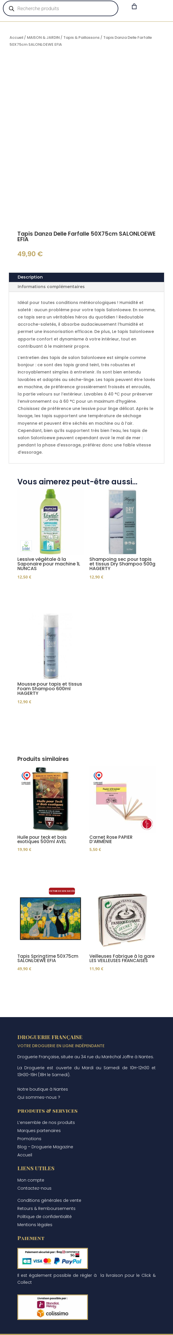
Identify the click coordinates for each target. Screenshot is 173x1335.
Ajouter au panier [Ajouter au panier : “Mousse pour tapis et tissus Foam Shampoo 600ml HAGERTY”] (47, 720)
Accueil (16, 37)
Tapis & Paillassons (81, 37)
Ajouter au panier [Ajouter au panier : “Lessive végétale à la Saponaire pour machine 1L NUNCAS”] (47, 594)
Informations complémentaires (51, 286)
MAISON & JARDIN (43, 37)
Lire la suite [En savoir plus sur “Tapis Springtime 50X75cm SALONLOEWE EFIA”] (39, 989)
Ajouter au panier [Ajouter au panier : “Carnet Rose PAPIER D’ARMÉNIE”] (119, 869)
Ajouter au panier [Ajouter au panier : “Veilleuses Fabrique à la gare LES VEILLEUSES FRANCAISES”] (119, 989)
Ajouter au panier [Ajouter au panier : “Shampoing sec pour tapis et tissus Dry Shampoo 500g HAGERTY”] (119, 594)
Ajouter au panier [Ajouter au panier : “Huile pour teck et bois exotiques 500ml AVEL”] (47, 869)
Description (30, 277)
